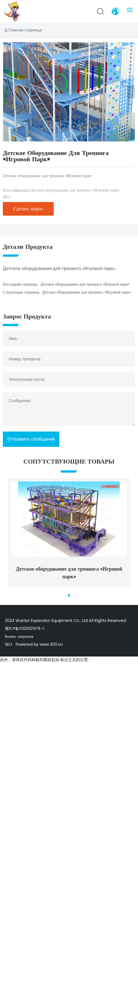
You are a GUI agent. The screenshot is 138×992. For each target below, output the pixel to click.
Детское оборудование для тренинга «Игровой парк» (74, 190)
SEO (8, 644)
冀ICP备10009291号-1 (24, 628)
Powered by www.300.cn (39, 644)
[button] (69, 595)
